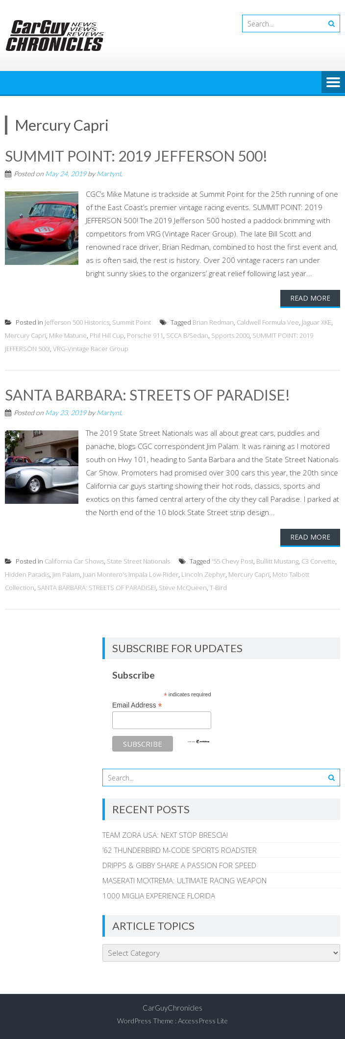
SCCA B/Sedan (187, 335)
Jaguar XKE (316, 322)
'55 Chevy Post (232, 561)
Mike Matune (68, 335)
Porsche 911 (145, 335)
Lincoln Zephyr (203, 574)
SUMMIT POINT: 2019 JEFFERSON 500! (137, 156)
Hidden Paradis (27, 574)
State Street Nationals (138, 561)
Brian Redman (213, 322)
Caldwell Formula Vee (268, 322)
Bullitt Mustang (277, 561)
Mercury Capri (25, 335)
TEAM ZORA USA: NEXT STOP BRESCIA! (165, 835)
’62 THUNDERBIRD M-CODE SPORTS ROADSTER (179, 850)
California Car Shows (74, 561)
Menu (333, 82)
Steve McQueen (183, 587)
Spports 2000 (230, 335)
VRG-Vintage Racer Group (90, 348)
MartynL (110, 173)
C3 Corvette (318, 561)
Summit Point (131, 322)
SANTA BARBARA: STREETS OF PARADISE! (148, 394)
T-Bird (218, 587)
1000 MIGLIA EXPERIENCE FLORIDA (158, 895)
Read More (310, 298)
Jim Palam (66, 574)
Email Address (137, 705)
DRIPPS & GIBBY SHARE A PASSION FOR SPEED (179, 865)
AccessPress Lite (203, 1020)
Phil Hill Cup (107, 335)
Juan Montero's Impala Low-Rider (130, 574)
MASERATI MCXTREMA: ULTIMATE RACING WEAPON (184, 880)
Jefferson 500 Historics (77, 322)
